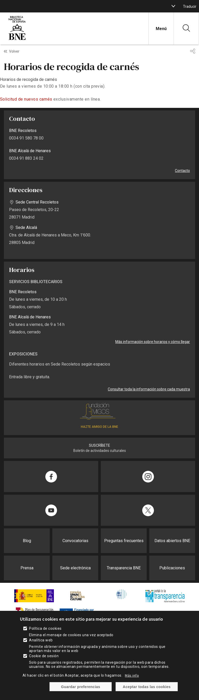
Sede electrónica (75, 567)
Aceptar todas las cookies (147, 687)
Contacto (182, 171)
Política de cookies (45, 628)
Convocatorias (75, 540)
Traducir (189, 6)
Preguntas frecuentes (124, 540)
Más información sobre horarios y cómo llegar (152, 342)
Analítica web (41, 640)
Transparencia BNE (124, 567)
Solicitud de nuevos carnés (26, 99)
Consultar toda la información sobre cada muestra (149, 389)
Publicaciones (172, 567)
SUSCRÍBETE (99, 445)
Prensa (26, 567)
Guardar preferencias (80, 687)
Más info (132, 675)
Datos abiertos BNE (172, 540)
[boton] (173, 6)
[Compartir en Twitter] (148, 510)
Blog (27, 540)
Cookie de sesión (44, 656)
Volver (14, 51)
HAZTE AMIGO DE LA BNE (99, 427)
